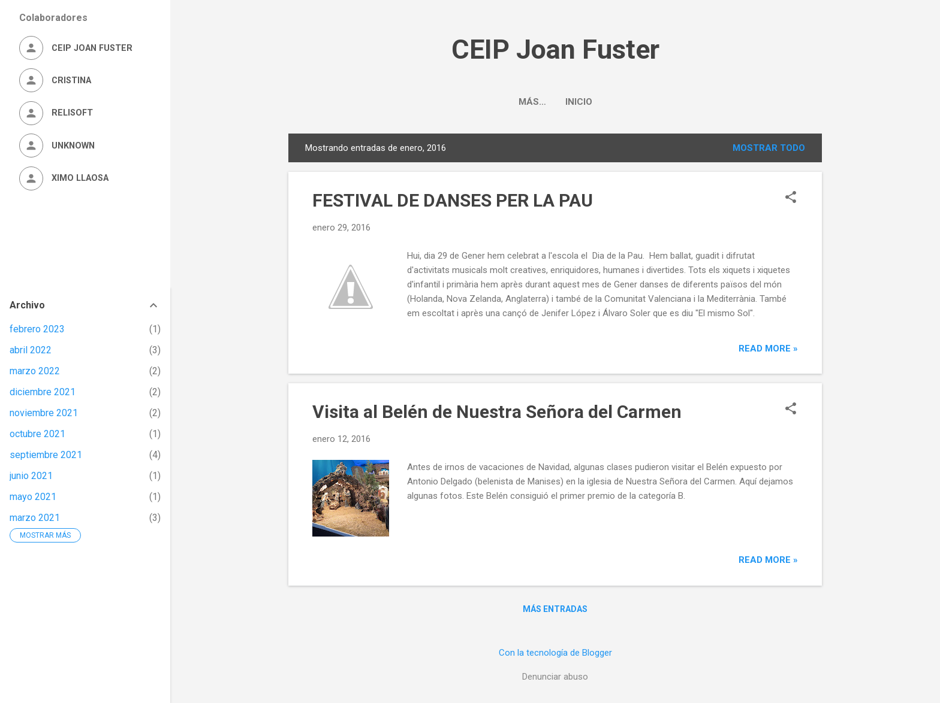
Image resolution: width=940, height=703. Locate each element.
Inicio (555, 101)
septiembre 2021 (46, 454)
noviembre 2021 (44, 413)
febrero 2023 (37, 329)
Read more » (768, 348)
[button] (791, 198)
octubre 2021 (37, 434)
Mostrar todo (769, 148)
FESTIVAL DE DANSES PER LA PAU (452, 200)
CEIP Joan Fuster (555, 49)
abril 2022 (31, 350)
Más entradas (555, 609)
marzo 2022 (35, 371)
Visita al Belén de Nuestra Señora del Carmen (497, 411)
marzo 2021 (35, 517)
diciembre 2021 (43, 392)
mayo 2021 (33, 496)
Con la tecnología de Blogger (555, 652)
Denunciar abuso (555, 676)
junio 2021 (31, 475)
